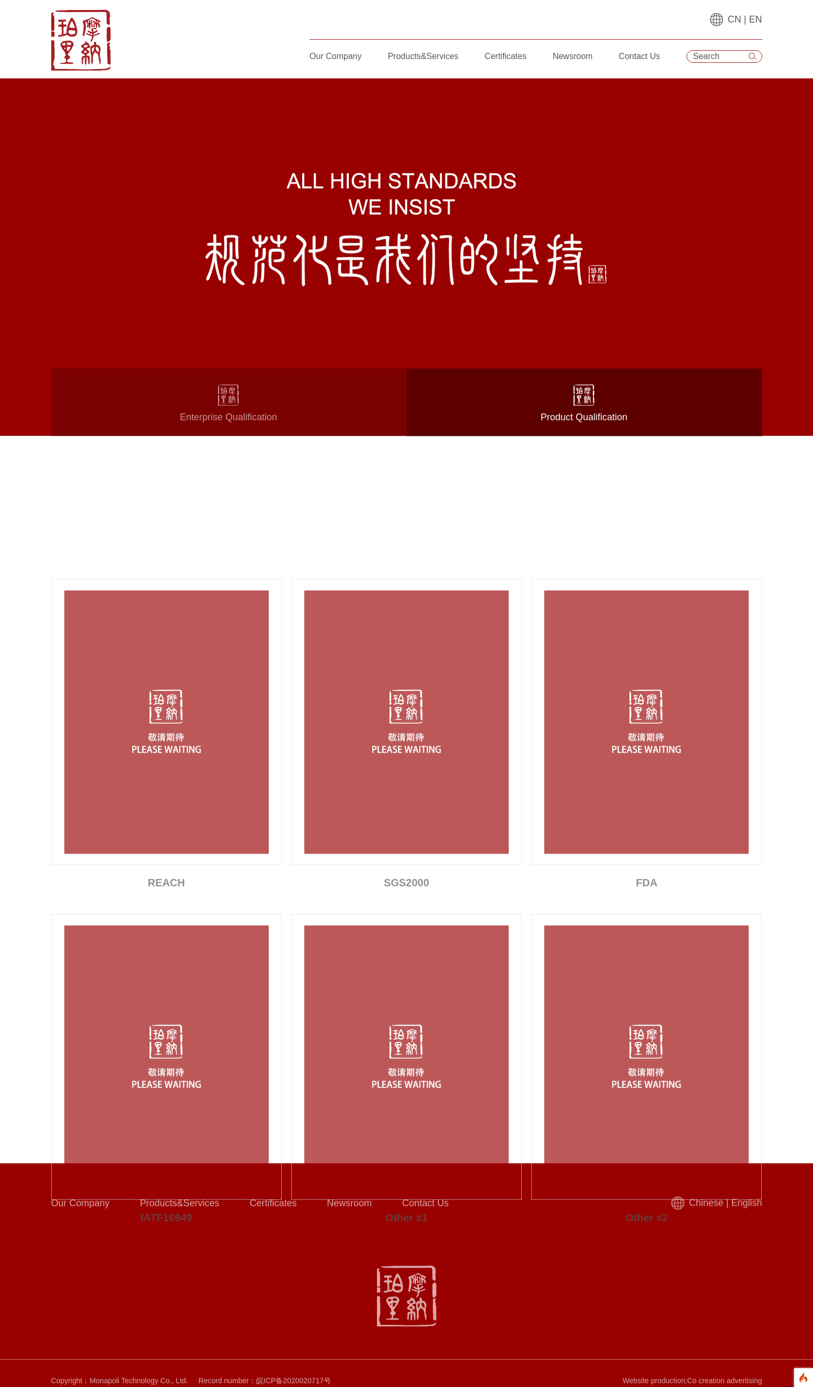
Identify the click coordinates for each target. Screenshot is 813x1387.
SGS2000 (406, 1019)
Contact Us (639, 56)
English (746, 1208)
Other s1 (406, 1354)
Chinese (706, 1208)
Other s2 (646, 1354)
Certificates (505, 56)
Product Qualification (584, 411)
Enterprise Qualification (228, 411)
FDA (646, 1019)
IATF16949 (166, 1354)
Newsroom (572, 56)
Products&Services (423, 56)
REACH (166, 1019)
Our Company (336, 56)
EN (755, 19)
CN (734, 19)
